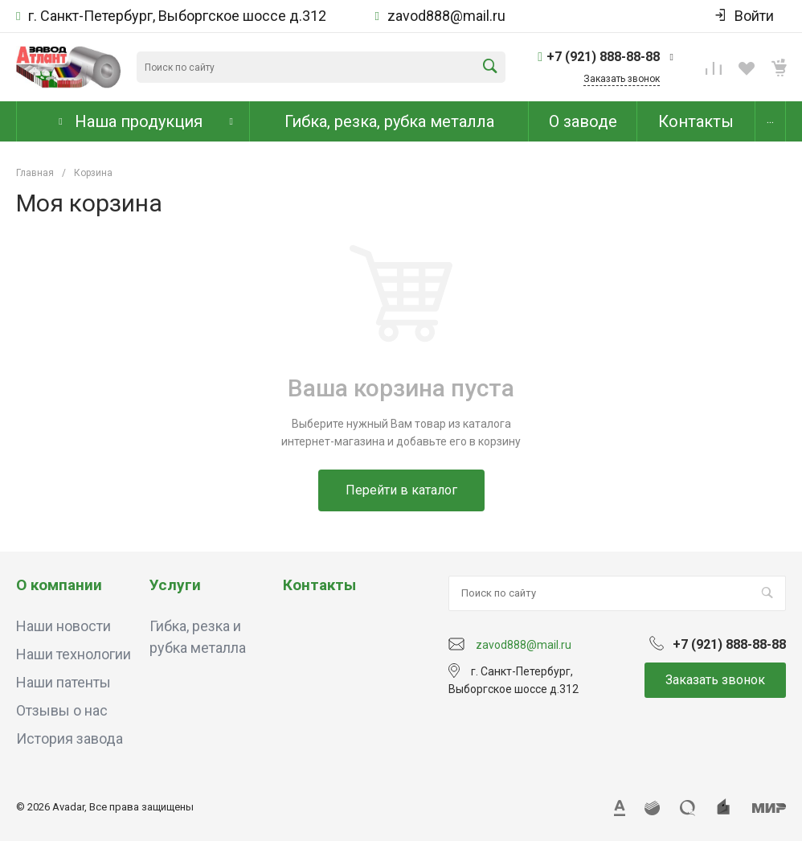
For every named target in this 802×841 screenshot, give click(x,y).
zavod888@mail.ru (446, 16)
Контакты (319, 585)
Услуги (175, 585)
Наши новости (63, 625)
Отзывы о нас (62, 710)
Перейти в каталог (401, 490)
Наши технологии (73, 654)
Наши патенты (63, 682)
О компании (59, 585)
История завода (69, 738)
